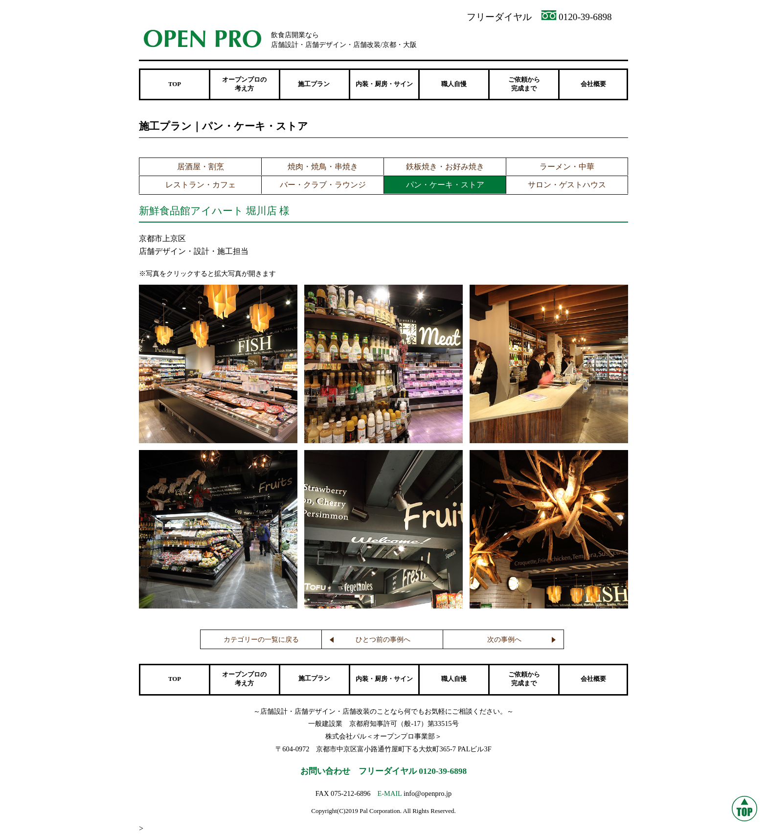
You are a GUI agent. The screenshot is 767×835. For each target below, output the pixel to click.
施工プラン (314, 678)
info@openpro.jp (427, 793)
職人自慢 (454, 84)
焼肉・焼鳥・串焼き (323, 166)
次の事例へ (504, 639)
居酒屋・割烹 (200, 166)
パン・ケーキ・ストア (445, 185)
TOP (174, 84)
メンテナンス (590, 39)
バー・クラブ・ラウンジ (323, 185)
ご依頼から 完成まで (524, 84)
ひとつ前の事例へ (383, 639)
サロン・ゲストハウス (567, 185)
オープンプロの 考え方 (244, 84)
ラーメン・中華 (567, 166)
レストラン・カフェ (200, 185)
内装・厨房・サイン (384, 84)
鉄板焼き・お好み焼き (445, 166)
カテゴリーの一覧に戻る (261, 639)
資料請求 (507, 39)
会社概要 (593, 84)
